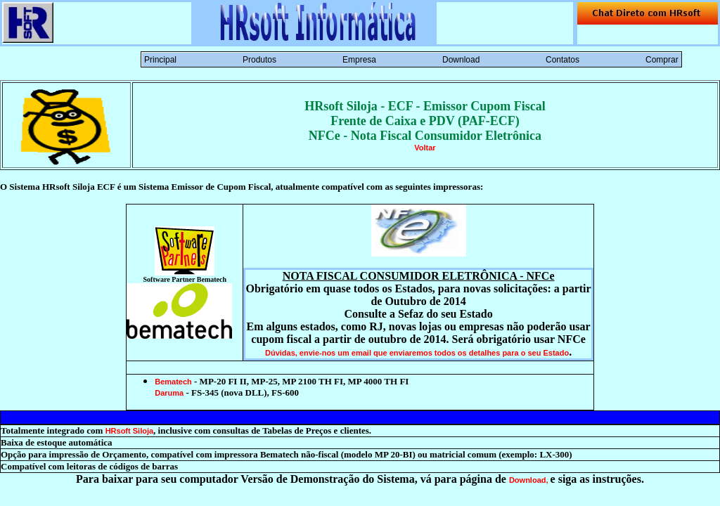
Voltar (424, 147)
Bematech (173, 381)
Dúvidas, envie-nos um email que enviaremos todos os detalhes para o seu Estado (417, 353)
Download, (530, 480)
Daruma (169, 393)
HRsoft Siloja (129, 431)
